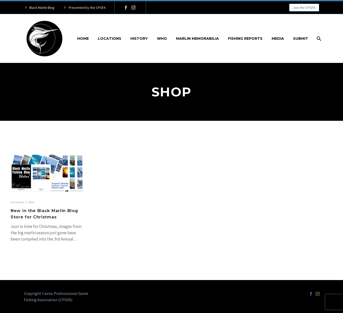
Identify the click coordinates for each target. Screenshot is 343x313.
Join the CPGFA (304, 7)
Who (162, 38)
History (139, 38)
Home (83, 38)
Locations (109, 38)
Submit (300, 38)
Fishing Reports (245, 38)
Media (278, 38)
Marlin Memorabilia (197, 38)
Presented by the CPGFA (87, 7)
